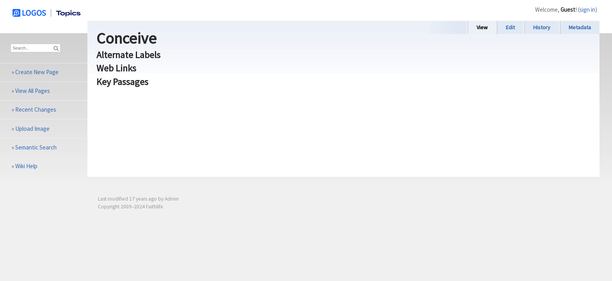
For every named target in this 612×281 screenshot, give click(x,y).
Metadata (580, 27)
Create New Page (37, 72)
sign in (587, 9)
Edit (510, 27)
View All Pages (32, 90)
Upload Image (32, 128)
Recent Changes (35, 109)
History (541, 27)
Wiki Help (26, 166)
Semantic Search (36, 147)
